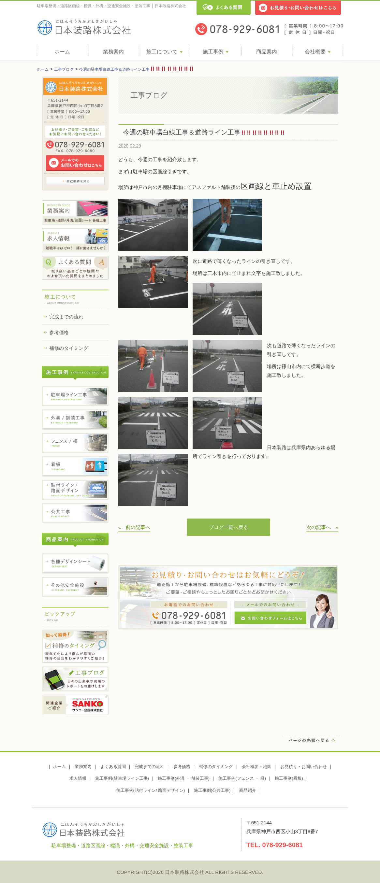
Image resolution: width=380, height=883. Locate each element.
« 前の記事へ (134, 527)
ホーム (62, 51)
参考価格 (59, 332)
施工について (164, 51)
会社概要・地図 (256, 766)
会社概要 (317, 51)
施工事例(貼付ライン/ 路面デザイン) (150, 790)
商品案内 (266, 51)
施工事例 (215, 51)
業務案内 (113, 51)
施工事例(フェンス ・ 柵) (242, 778)
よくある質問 (113, 766)
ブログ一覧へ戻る (228, 527)
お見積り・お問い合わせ (303, 766)
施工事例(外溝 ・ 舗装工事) (184, 778)
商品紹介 (247, 790)
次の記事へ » (322, 527)
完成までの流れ (66, 317)
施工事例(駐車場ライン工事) (122, 778)
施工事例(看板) (289, 778)
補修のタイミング (68, 348)
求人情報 (77, 778)
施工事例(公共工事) (212, 790)
